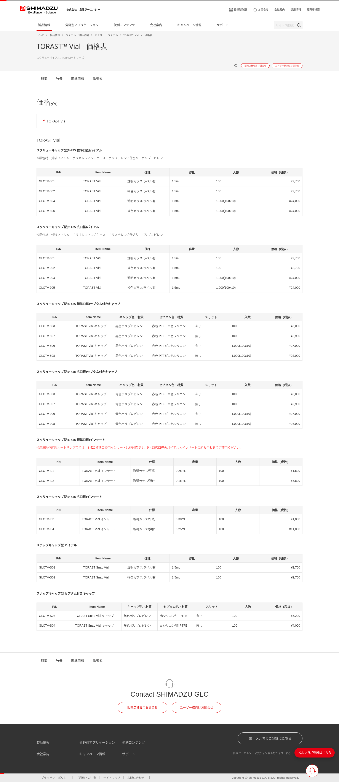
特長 (59, 78)
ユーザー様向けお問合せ (196, 707)
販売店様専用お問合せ (142, 707)
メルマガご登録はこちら (270, 738)
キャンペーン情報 (92, 754)
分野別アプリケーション (97, 742)
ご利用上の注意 (86, 778)
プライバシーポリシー (55, 778)
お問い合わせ (135, 778)
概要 (44, 78)
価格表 (97, 78)
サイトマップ (111, 778)
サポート (128, 754)
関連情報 (77, 78)
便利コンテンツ (133, 742)
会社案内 (43, 754)
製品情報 (43, 742)
